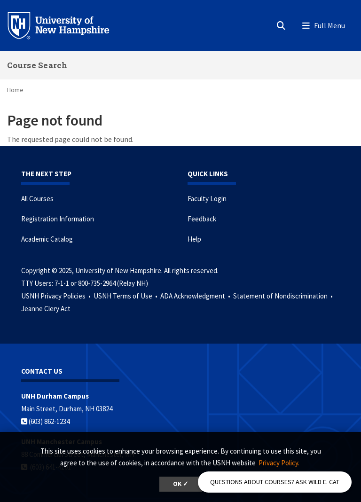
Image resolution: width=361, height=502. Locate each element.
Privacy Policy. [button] (279, 462)
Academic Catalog (47, 239)
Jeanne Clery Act (46, 308)
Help (194, 239)
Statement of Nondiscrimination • (283, 295)
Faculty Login (207, 198)
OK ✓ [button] (180, 484)
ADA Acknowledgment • (196, 295)
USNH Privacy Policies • (56, 295)
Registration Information (57, 218)
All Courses (37, 198)
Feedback (202, 218)
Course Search (37, 65)
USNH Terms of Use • (126, 295)
